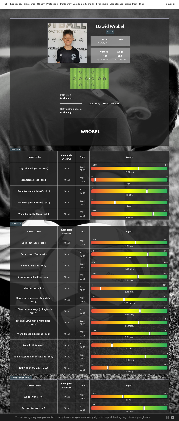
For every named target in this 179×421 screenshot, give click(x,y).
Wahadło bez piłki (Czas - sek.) (33, 334)
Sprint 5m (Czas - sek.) (34, 243)
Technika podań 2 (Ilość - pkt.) (33, 202)
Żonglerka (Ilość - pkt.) (34, 180)
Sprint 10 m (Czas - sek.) (34, 254)
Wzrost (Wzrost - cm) (33, 408)
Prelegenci (52, 4)
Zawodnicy (131, 4)
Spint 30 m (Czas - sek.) (33, 265)
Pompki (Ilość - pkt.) (33, 345)
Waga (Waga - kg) (33, 396)
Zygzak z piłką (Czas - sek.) (33, 168)
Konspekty (16, 4)
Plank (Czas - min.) (34, 288)
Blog (141, 4)
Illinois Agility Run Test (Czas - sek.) (33, 356)
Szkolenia (29, 4)
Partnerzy (65, 4)
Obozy (41, 4)
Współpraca (116, 4)
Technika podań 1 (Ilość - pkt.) (33, 191)
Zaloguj (170, 4)
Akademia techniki (83, 4)
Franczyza (102, 4)
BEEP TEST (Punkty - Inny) (33, 368)
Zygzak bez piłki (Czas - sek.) (33, 277)
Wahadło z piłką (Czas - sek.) (33, 214)
